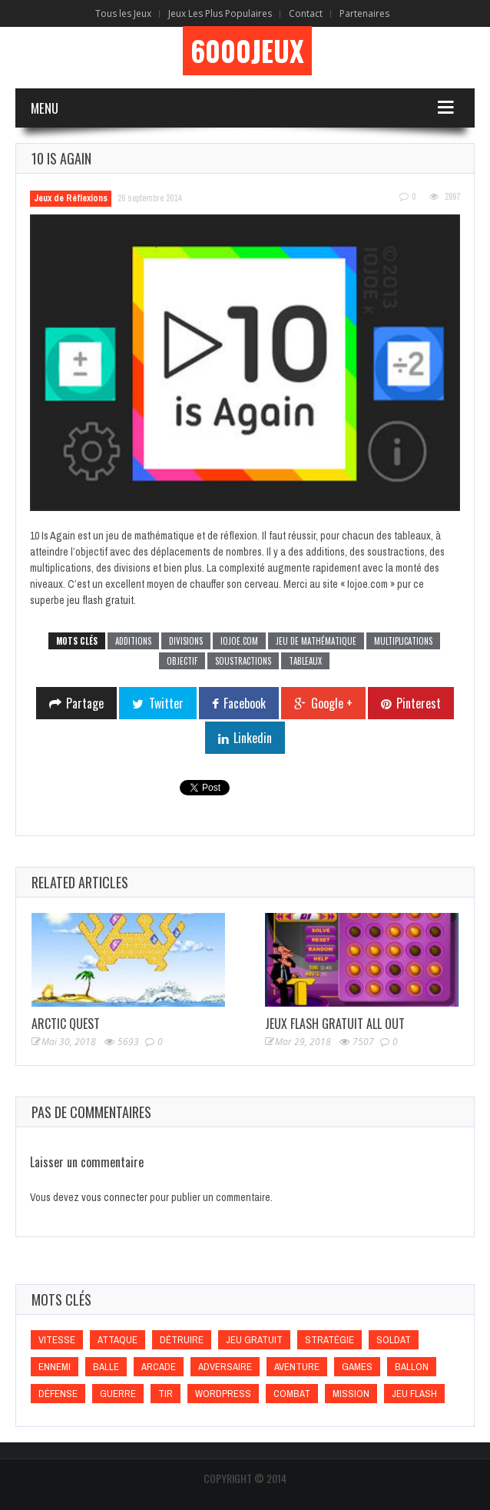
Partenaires (364, 13)
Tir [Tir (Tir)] (165, 1393)
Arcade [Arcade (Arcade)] (158, 1366)
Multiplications (403, 641)
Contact (306, 13)
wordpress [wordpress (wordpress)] (223, 1393)
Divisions (186, 641)
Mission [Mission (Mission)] (351, 1393)
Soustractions (243, 661)
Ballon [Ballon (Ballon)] (412, 1366)
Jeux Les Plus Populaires (220, 13)
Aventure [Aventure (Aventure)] (296, 1366)
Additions (133, 641)
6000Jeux (247, 50)
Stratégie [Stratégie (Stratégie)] (329, 1339)
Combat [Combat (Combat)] (291, 1393)
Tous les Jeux (123, 13)
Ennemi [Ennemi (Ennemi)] (54, 1366)
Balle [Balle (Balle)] (106, 1366)
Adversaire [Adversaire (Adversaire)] (225, 1366)
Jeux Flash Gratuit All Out (335, 1023)
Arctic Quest (65, 1023)
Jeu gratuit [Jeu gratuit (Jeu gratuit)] (254, 1339)
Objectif (182, 661)
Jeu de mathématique (316, 641)
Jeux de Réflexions (71, 198)
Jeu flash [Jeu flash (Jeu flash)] (414, 1393)
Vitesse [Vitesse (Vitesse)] (56, 1339)
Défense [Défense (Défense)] (58, 1393)
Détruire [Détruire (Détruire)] (182, 1339)
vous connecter (114, 1197)
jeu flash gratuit (100, 600)
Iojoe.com (239, 641)
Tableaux (305, 661)
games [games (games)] (357, 1366)
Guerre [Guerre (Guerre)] (118, 1393)
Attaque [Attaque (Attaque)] (117, 1339)
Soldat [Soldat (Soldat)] (393, 1339)
